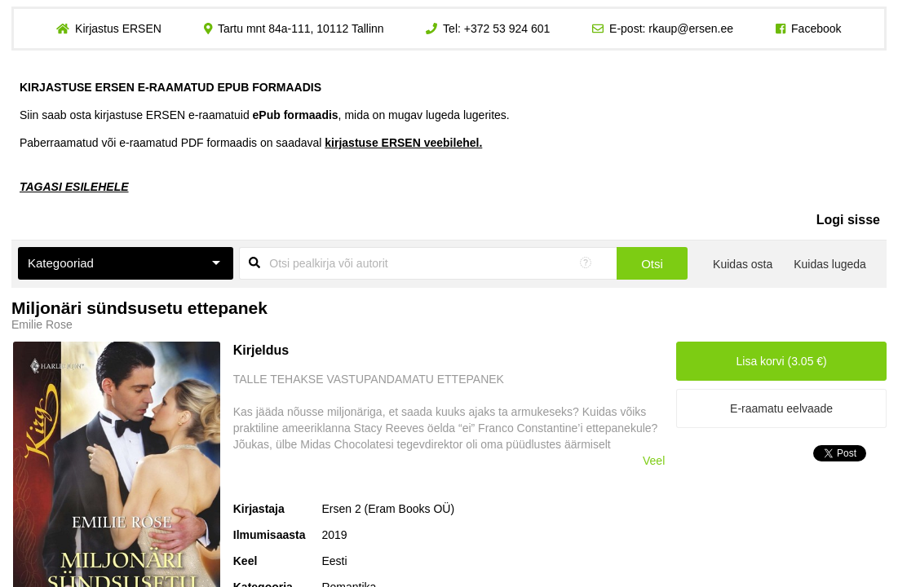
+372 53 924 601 (507, 28)
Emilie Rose (42, 324)
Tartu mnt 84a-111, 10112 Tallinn (301, 28)
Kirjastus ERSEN (118, 28)
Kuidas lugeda (830, 264)
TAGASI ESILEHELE (74, 186)
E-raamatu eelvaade (781, 408)
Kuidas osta (742, 264)
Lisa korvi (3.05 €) (781, 361)
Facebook (816, 28)
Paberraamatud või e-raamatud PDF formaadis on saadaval (251, 142)
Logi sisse (848, 220)
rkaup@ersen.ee (690, 28)
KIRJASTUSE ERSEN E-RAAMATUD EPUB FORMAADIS (170, 87)
